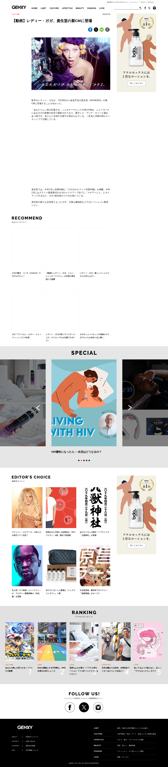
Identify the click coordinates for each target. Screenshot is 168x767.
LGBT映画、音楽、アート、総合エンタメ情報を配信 (125, 734)
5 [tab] (89, 460)
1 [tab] (78, 460)
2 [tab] (81, 460)
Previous (38, 407)
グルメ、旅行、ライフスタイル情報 (119, 740)
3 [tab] (84, 460)
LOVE (101, 8)
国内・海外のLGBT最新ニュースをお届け (121, 728)
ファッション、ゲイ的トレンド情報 (119, 751)
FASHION (91, 8)
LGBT (43, 8)
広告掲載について (25, 750)
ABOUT (143, 2)
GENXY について (25, 737)
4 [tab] (86, 460)
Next (130, 407)
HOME (34, 8)
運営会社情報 (23, 746)
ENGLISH (151, 2)
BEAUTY (80, 8)
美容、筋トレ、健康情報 (114, 745)
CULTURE (54, 8)
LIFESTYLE (67, 8)
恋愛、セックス (111, 757)
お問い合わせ (23, 741)
